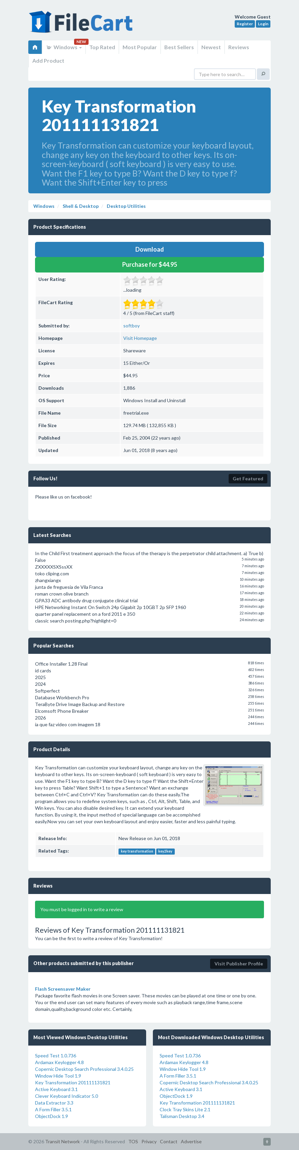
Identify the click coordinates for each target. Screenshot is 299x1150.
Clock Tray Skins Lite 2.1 (185, 1109)
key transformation (137, 851)
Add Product (48, 60)
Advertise (191, 1141)
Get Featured (248, 478)
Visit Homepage (140, 338)
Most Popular (140, 47)
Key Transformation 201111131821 (72, 1082)
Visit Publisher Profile (238, 963)
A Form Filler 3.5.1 (53, 1109)
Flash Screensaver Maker (63, 989)
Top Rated (102, 47)
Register (245, 23)
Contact (168, 1141)
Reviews (238, 47)
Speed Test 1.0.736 (55, 1055)
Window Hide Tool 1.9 (58, 1076)
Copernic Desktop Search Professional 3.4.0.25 (84, 1069)
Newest (211, 47)
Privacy (149, 1141)
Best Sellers (179, 47)
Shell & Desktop (80, 206)
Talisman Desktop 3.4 (182, 1116)
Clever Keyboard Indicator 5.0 (66, 1096)
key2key (165, 851)
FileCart (82, 25)
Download (149, 249)
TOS (133, 1141)
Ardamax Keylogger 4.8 (59, 1062)
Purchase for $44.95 (149, 264)
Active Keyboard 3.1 (56, 1089)
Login (263, 23)
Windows (64, 47)
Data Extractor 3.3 (54, 1103)
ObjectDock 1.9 (51, 1116)
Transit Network (62, 1141)
